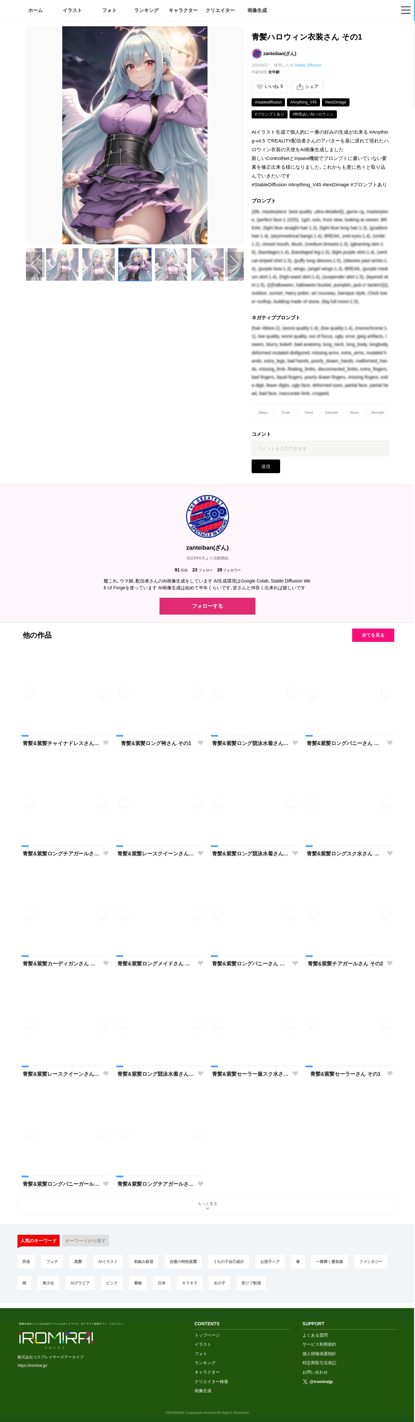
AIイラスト (108, 1261)
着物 (138, 1283)
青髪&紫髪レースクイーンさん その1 (61, 1074)
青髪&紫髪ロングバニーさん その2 (251, 963)
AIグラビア (80, 1283)
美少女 (48, 1283)
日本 (162, 1283)
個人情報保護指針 (319, 1348)
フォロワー (229, 570)
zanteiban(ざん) (279, 53)
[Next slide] (234, 264)
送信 (265, 466)
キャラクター (183, 10)
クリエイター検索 (211, 1376)
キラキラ (189, 1283)
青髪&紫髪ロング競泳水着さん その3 (251, 743)
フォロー (202, 570)
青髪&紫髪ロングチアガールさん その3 (61, 853)
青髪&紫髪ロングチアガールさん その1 (156, 1184)
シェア (308, 86)
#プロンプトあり (269, 114)
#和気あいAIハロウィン (313, 114)
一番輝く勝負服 (329, 1261)
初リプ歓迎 (251, 1283)
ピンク (112, 1283)
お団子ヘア (270, 1261)
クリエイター (220, 10)
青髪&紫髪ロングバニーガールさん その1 (61, 1184)
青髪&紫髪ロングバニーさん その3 (345, 743)
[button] (62, 264)
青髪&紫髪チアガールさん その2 (345, 963)
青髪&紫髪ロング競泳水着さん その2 (156, 1074)
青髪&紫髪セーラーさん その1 (345, 1074)
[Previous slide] (35, 264)
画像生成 (257, 10)
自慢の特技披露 (183, 1261)
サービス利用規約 (319, 1339)
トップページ (207, 1330)
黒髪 (78, 1261)
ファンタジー (371, 1261)
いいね (269, 86)
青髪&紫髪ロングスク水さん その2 (345, 853)
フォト (109, 10)
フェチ (52, 1261)
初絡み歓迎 (143, 1261)
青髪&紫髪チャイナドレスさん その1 (61, 743)
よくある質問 (315, 1330)
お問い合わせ (315, 1367)
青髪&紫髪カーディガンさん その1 (61, 963)
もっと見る (207, 1206)
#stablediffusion (268, 102)
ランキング (146, 10)
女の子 (219, 1283)
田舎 (26, 1261)
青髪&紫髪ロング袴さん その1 (156, 743)
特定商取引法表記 (319, 1357)
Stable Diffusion (308, 65)
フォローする (207, 606)
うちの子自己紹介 (228, 1261)
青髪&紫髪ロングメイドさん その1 (156, 963)
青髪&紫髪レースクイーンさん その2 (156, 853)
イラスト (72, 10)
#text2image (335, 102)
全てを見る (373, 635)
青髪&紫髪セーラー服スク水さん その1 (251, 1074)
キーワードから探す (85, 1240)
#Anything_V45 (303, 102)
